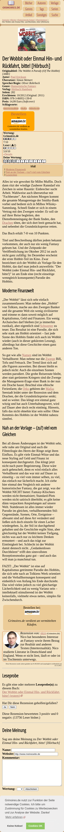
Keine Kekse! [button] (15, 826)
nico (43, 633)
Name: (6, 750)
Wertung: (9, 794)
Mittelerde (34, 108)
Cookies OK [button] (35, 826)
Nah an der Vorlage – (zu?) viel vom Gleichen (28, 172)
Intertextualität (11, 108)
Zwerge (50, 359)
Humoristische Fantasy (26, 20)
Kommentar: (11, 757)
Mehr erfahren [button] (14, 817)
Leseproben (11, 175)
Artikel (28, 15)
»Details (7, 154)
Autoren (42, 3)
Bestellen (18, 114)
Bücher (28, 3)
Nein (12, 707)
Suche (55, 15)
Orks (26, 388)
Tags (42, 9)
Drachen (7, 222)
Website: (8, 753)
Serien (54, 9)
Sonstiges (42, 15)
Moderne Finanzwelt (16, 169)
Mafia (23, 108)
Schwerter (46, 326)
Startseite (5, 20)
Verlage (54, 3)
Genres (28, 9)
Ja (5, 707)
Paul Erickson (42, 20)
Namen (26, 355)
